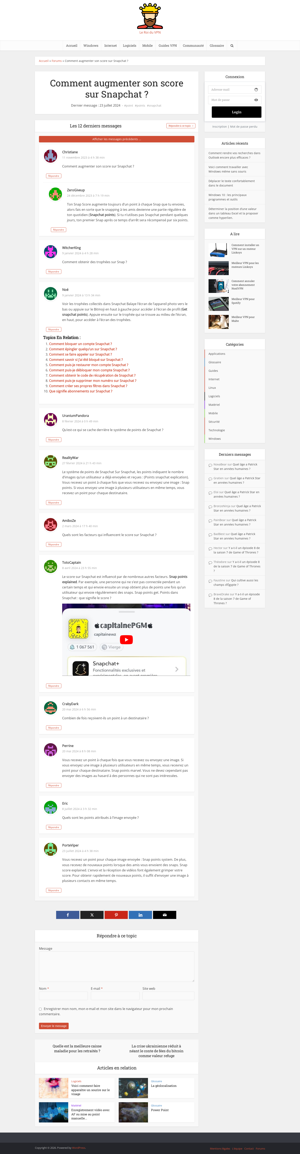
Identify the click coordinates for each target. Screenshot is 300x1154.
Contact (249, 1148)
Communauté (193, 45)
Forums (57, 61)
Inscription (219, 126)
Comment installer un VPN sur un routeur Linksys (244, 250)
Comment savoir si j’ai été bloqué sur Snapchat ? (86, 359)
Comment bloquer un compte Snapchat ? (80, 344)
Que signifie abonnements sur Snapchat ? (80, 391)
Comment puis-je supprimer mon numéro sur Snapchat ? (92, 380)
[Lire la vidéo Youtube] (126, 640)
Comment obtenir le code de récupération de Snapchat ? (92, 375)
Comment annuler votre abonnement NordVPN (244, 286)
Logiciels (129, 45)
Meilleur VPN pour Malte (244, 320)
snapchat (155, 105)
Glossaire (217, 45)
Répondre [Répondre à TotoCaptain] (69, 686)
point (129, 105)
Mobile (147, 45)
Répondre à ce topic (180, 125)
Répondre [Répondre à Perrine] (69, 785)
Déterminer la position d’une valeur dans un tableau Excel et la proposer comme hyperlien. (233, 213)
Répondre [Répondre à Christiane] (69, 176)
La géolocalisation (164, 1086)
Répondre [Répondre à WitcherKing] (69, 271)
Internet (110, 45)
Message (45, 948)
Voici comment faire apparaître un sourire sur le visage (90, 1090)
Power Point (160, 1110)
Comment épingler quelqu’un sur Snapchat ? (83, 349)
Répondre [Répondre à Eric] (69, 827)
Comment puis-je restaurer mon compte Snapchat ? (88, 365)
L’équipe (237, 1148)
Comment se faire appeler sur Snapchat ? (80, 354)
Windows (90, 45)
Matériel (76, 1105)
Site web (149, 988)
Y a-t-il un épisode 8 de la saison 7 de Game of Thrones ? (237, 566)
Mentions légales (220, 1148)
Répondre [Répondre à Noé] (69, 329)
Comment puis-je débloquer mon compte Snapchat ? (89, 370)
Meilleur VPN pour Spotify (244, 302)
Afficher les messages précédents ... (116, 139)
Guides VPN (168, 45)
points (141, 105)
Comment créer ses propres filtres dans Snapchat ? (88, 386)
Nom (44, 988)
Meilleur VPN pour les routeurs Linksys (245, 266)
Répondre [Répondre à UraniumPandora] (69, 439)
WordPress (78, 1148)
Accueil (71, 45)
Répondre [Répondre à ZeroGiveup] (74, 229)
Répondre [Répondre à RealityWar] (69, 502)
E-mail (97, 988)
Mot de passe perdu (243, 126)
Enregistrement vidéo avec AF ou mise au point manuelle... (90, 1114)
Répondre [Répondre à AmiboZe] (69, 544)
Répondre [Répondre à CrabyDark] (69, 727)
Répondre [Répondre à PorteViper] (69, 890)
